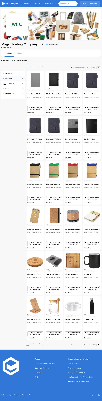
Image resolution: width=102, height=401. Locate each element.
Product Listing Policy (76, 372)
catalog (27, 3)
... (36, 67)
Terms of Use (73, 363)
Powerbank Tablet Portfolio (71, 94)
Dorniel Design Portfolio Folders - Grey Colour (71, 139)
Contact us (39, 372)
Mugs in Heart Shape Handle (72, 319)
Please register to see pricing (35, 108)
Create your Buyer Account (45, 363)
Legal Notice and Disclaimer (78, 359)
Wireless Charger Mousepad (52, 274)
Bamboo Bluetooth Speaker (72, 229)
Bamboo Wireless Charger (33, 274)
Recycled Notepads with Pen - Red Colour (73, 184)
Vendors (37, 3)
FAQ (36, 377)
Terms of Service (74, 368)
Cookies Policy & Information (79, 381)
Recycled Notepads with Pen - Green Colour (53, 184)
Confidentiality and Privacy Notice (80, 377)
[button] (98, 67)
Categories (8, 73)
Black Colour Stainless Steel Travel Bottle (89, 319)
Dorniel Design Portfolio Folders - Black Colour (90, 139)
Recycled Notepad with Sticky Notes (33, 229)
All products (4, 60)
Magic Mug (87, 274)
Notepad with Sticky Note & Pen (91, 229)
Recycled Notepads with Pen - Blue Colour (91, 184)
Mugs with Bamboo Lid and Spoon (53, 319)
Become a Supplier (42, 368)
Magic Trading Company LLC (20, 60)
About (37, 359)
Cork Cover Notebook (53, 229)
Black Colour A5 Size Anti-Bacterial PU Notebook (53, 94)
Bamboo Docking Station (71, 274)
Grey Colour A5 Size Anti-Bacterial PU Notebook (34, 94)
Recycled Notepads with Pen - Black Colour (34, 184)
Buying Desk (49, 3)
